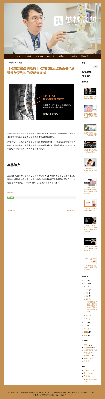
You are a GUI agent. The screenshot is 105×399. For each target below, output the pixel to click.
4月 (87, 319)
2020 (86, 329)
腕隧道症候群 (88, 358)
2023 (86, 284)
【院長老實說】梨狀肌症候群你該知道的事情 (90, 248)
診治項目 (39, 56)
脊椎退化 (87, 353)
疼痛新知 (87, 356)
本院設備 (50, 56)
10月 (88, 286)
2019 (86, 332)
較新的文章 (12, 210)
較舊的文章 (71, 210)
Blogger (70, 395)
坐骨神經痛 (88, 347)
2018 (86, 335)
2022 (86, 322)
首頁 (18, 56)
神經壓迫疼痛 (88, 350)
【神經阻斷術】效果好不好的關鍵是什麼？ (90, 170)
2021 (86, 326)
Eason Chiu (90, 370)
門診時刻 (73, 56)
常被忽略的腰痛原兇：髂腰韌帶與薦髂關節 (90, 116)
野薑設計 (89, 376)
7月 (87, 296)
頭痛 (85, 361)
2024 (86, 281)
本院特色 (28, 56)
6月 (87, 299)
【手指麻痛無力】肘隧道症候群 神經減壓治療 (90, 267)
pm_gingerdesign (91, 380)
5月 (87, 315)
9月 (87, 290)
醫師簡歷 (84, 56)
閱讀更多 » (11, 192)
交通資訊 (62, 56)
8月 (87, 293)
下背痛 (86, 345)
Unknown (89, 373)
